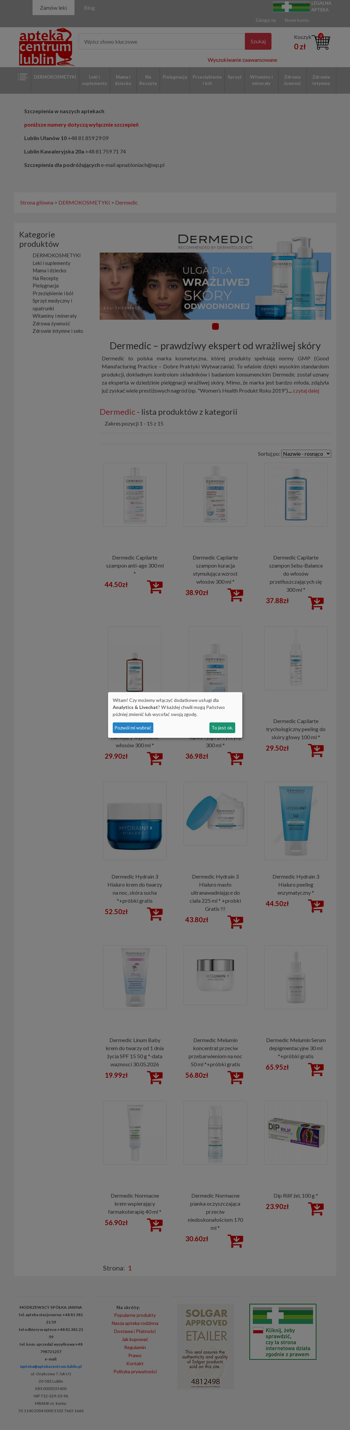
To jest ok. (222, 727)
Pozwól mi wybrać (132, 727)
